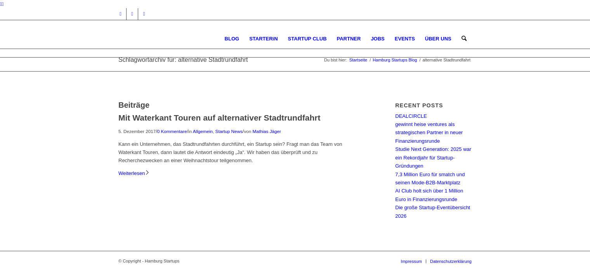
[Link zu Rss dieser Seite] (144, 14)
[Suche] (464, 38)
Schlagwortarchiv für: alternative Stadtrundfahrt (183, 59)
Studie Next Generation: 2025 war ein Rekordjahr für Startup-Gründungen (433, 157)
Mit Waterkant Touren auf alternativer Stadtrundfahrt (219, 117)
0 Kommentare (172, 131)
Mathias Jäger (266, 131)
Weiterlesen (134, 173)
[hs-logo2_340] (176, 38)
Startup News (229, 131)
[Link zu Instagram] (120, 14)
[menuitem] (232, 38)
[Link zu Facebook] (132, 14)
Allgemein (203, 131)
